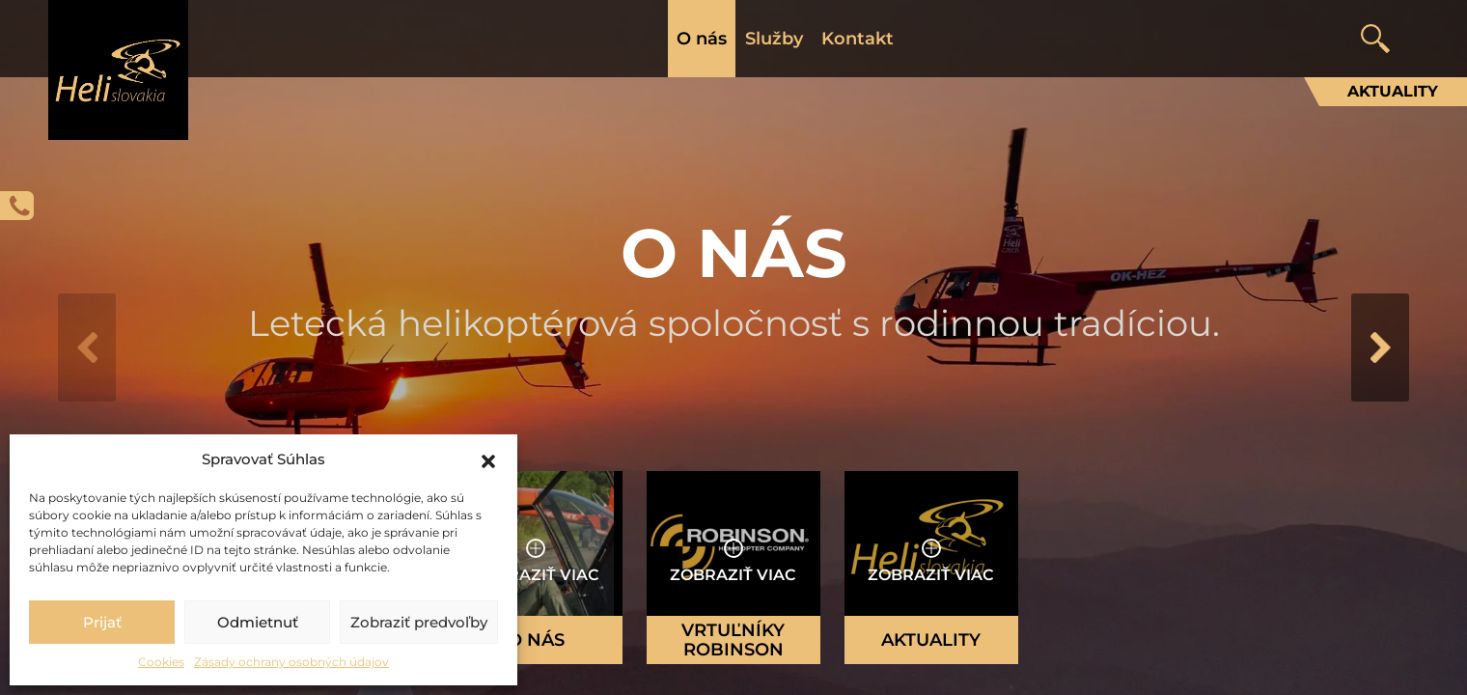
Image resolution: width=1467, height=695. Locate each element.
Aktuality (1392, 91)
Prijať (102, 622)
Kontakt (857, 38)
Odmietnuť (257, 622)
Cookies (161, 661)
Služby (774, 38)
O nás (702, 38)
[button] (488, 459)
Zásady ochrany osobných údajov (291, 661)
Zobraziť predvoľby (418, 622)
